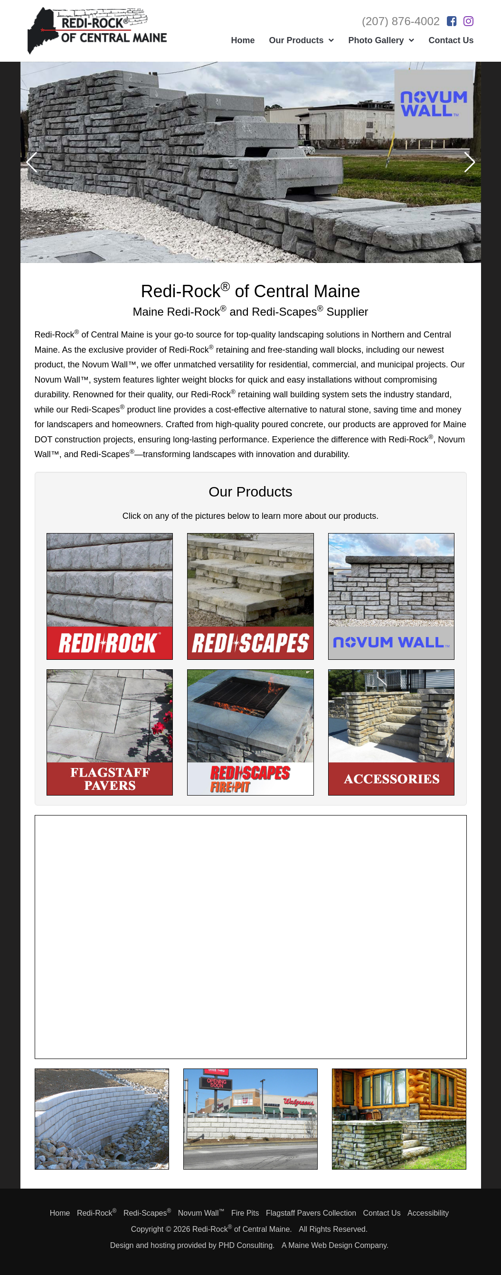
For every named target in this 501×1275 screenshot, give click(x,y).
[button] (469, 162)
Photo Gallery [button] (381, 40)
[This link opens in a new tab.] (452, 21)
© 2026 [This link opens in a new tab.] (178, 1229)
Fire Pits (245, 1213)
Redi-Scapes (147, 1213)
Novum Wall (201, 1213)
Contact (450, 40)
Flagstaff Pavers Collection (311, 1213)
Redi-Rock (97, 1213)
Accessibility (428, 1213)
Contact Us (381, 1213)
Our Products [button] (301, 40)
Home (243, 40)
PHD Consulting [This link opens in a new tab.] (245, 1245)
